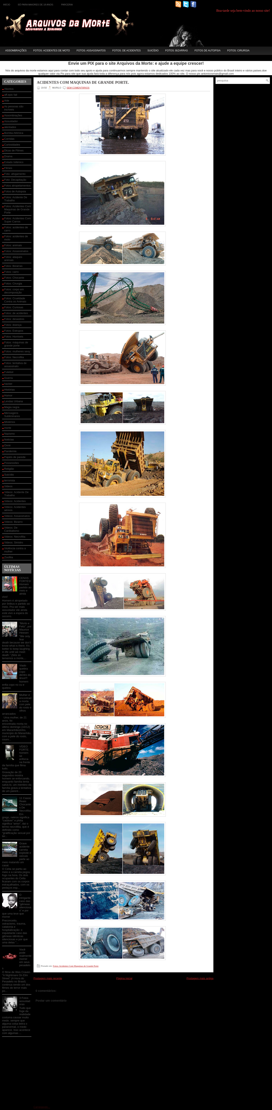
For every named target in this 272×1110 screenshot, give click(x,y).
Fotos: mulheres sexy (17, 351)
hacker (8, 383)
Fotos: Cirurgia (238, 50)
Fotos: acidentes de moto (51, 50)
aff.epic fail (10, 94)
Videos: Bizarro (13, 521)
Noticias (9, 439)
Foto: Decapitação (15, 179)
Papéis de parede (15, 457)
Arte (6, 100)
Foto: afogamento (15, 173)
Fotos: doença (12, 324)
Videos (8, 486)
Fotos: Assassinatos (91, 50)
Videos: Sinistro (13, 542)
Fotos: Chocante (14, 277)
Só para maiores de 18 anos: (36, 4)
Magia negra (11, 407)
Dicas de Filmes (13, 150)
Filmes (8, 168)
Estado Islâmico (13, 162)
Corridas (9, 138)
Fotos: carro (11, 271)
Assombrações (16, 50)
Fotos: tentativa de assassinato (15, 365)
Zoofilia (8, 557)
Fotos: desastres (14, 319)
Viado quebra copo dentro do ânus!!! (25, 672)
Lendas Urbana (13, 401)
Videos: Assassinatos (17, 516)
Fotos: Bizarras (176, 50)
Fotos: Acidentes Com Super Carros (17, 220)
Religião (9, 468)
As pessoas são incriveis (13, 108)
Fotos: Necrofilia (14, 357)
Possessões (11, 462)
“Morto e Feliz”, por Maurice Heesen (25, 628)
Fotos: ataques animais (13, 258)
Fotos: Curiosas (13, 307)
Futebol (8, 372)
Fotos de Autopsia (208, 50)
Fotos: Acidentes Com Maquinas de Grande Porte (17, 209)
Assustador (11, 121)
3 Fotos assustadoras (24, 1001)
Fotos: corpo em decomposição (14, 291)
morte (7, 427)
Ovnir (7, 445)
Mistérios (9, 422)
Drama (8, 156)
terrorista (9, 480)
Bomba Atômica (13, 132)
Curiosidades (12, 144)
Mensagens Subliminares (12, 414)
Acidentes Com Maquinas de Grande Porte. (83, 82)
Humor (8, 395)
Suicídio (152, 50)
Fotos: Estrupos (13, 330)
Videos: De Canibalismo (11, 529)
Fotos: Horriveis (13, 336)
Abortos (9, 88)
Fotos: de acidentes (126, 50)
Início (6, 4)
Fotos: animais (13, 245)
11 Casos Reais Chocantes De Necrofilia (25, 804)
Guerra (8, 377)
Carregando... (41, 1107)
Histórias (9, 389)
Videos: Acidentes (15, 501)
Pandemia (10, 451)
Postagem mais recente (47, 978)
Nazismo (9, 433)
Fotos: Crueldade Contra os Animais (15, 300)
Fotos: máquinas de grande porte (16, 344)
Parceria (67, 4)
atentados (10, 127)
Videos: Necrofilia (14, 536)
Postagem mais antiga (199, 978)
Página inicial (124, 978)
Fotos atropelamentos (17, 185)
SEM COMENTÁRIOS (78, 87)
